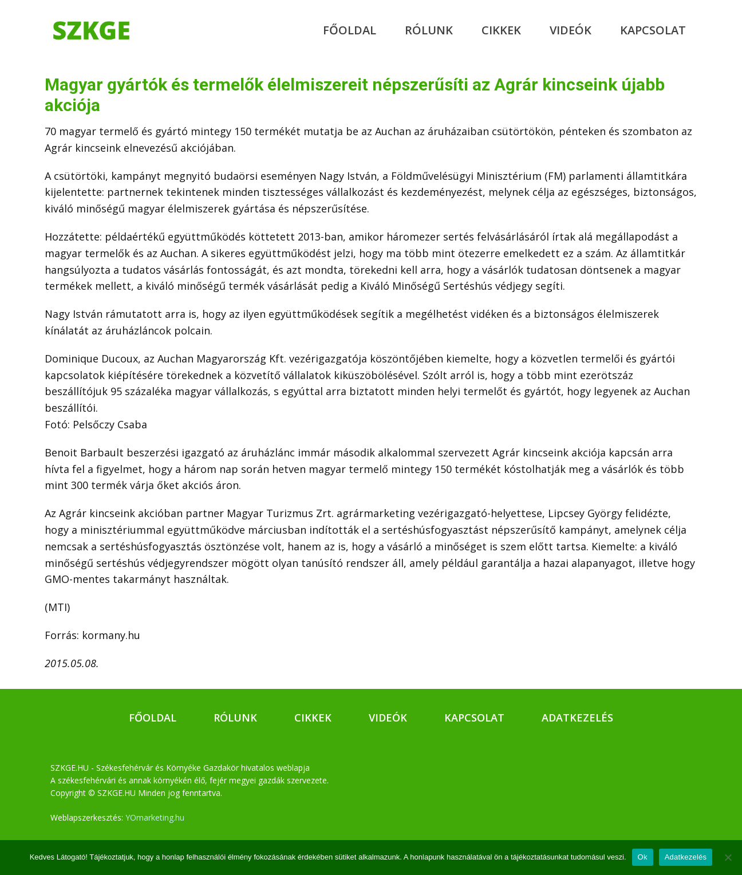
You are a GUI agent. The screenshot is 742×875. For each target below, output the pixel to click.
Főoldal (349, 30)
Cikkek (501, 30)
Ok (643, 857)
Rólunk (429, 30)
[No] (727, 857)
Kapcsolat (653, 30)
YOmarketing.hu (154, 817)
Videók (570, 30)
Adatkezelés (577, 717)
